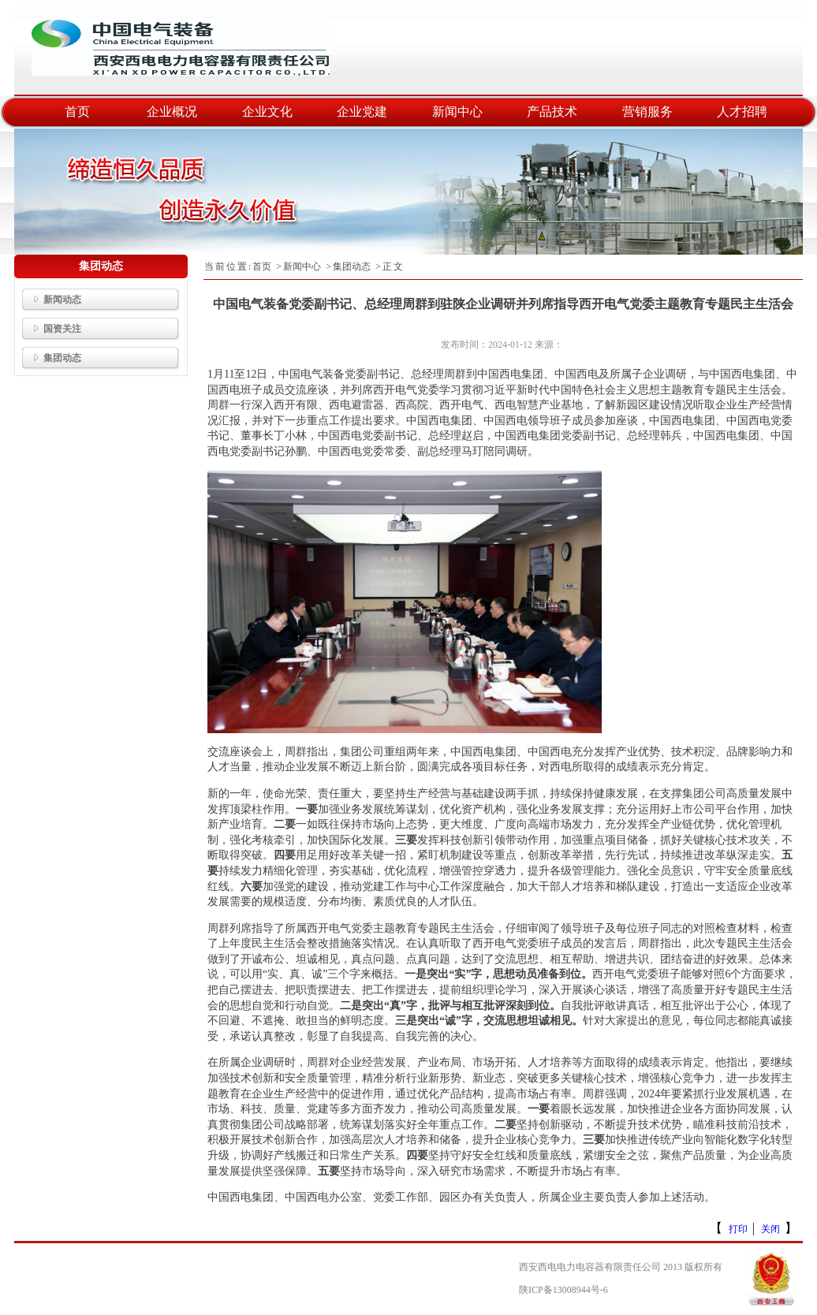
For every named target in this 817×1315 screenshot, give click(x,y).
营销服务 (647, 111)
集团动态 (51, 357)
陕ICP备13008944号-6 (563, 1289)
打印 (738, 1229)
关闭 (770, 1229)
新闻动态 (51, 299)
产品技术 (552, 111)
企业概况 (172, 111)
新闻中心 (457, 111)
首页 (77, 111)
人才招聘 (742, 111)
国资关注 (51, 328)
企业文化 (267, 111)
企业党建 (362, 111)
